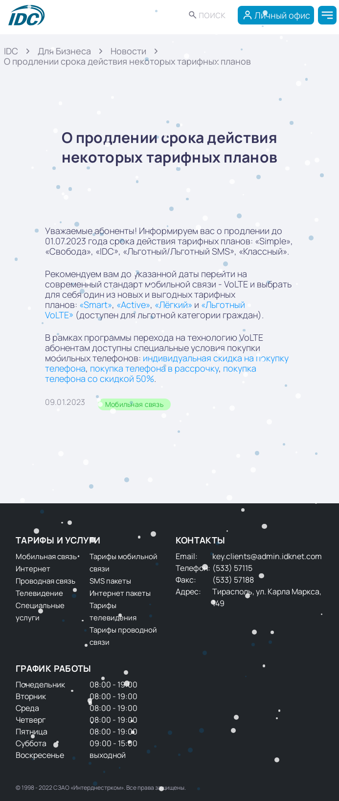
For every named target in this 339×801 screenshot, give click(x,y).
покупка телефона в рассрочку (154, 368)
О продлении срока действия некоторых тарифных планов (127, 61)
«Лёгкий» (173, 304)
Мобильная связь (134, 404)
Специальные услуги (40, 611)
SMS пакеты (110, 581)
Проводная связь (45, 581)
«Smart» (95, 304)
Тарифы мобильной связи (124, 562)
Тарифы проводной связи (123, 636)
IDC (11, 51)
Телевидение (39, 593)
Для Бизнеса (64, 51)
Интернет (33, 569)
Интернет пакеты (120, 593)
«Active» (133, 304)
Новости (128, 51)
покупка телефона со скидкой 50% (150, 373)
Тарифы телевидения (113, 611)
